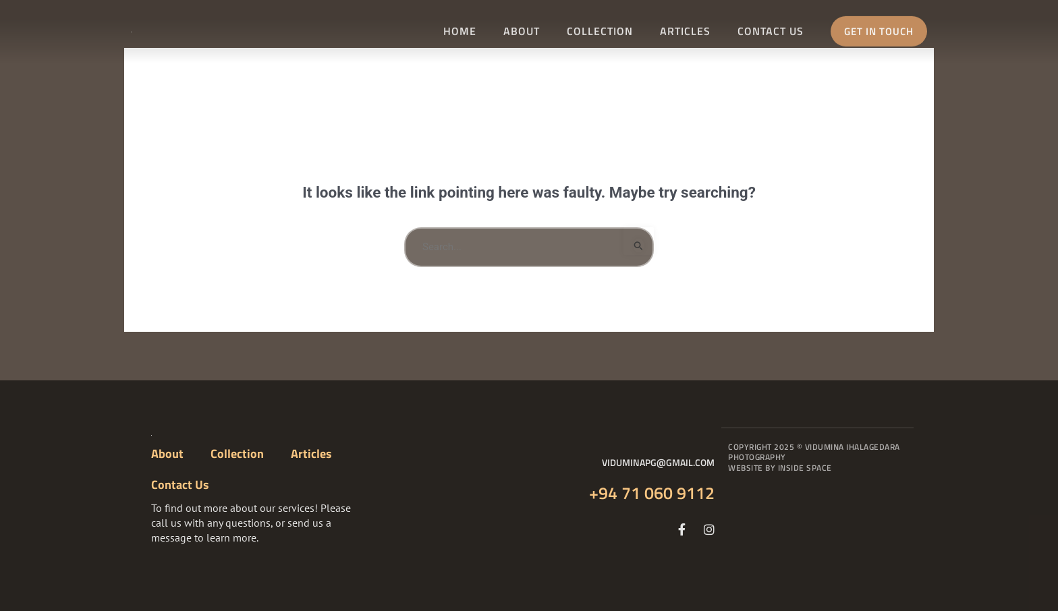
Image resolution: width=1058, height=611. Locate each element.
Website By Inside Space (780, 467)
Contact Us (770, 28)
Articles (685, 28)
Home (459, 28)
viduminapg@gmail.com (658, 462)
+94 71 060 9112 (652, 493)
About (521, 28)
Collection (600, 28)
